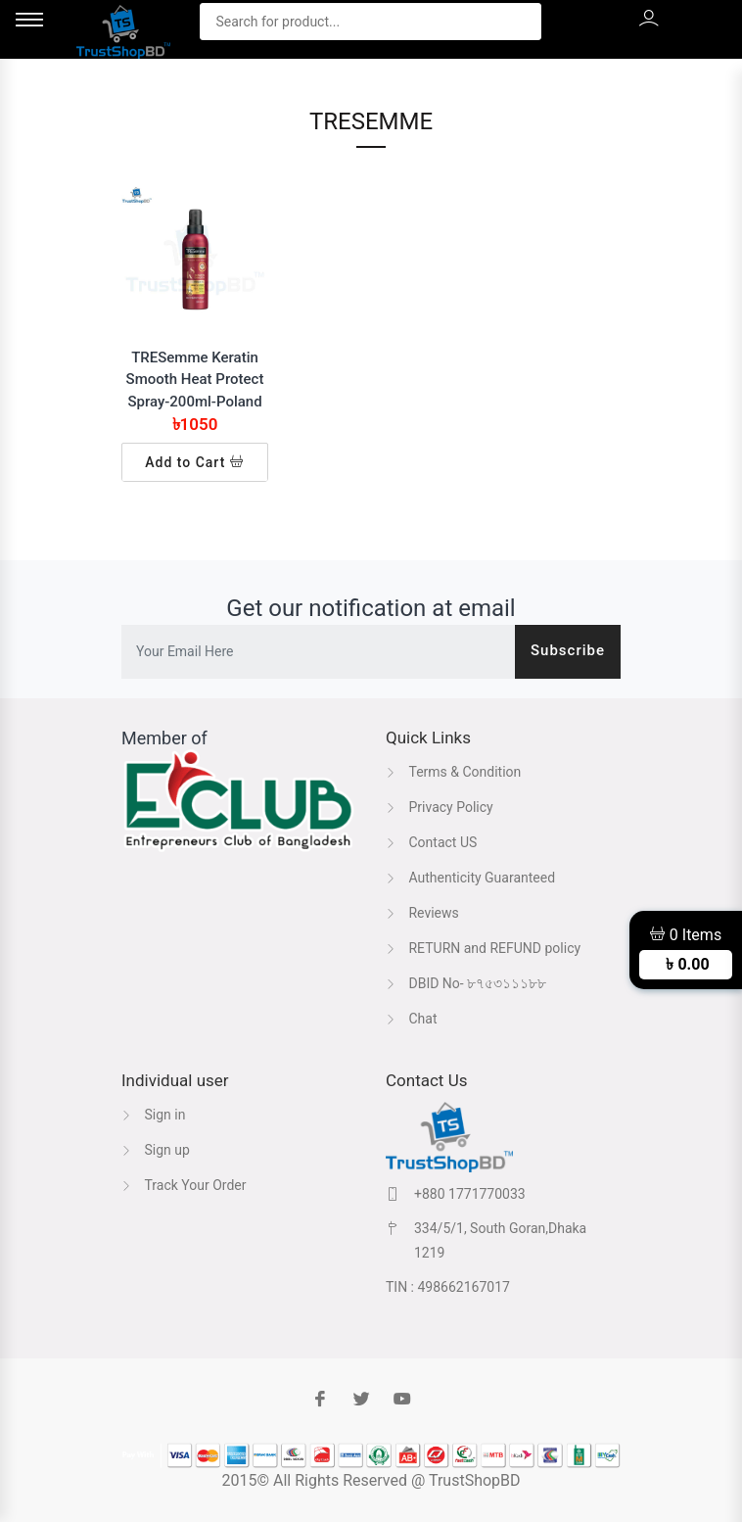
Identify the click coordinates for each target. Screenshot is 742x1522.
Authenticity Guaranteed (470, 877)
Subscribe (568, 650)
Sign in (153, 1114)
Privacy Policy (439, 807)
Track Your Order (184, 1185)
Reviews (422, 913)
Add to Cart (195, 462)
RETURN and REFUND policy (483, 948)
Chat (412, 1018)
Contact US (431, 842)
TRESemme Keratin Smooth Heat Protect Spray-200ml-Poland (195, 379)
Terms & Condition (453, 772)
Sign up (155, 1150)
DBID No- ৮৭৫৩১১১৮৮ (466, 983)
